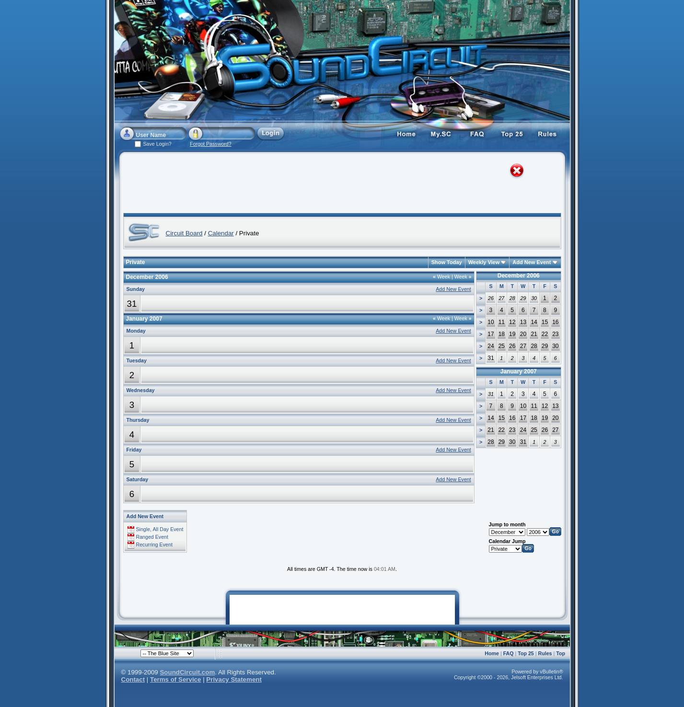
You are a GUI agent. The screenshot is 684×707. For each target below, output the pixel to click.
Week (441, 276)
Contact (133, 679)
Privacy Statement (234, 679)
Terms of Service (175, 679)
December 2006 (519, 275)
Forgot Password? (210, 144)
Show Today (446, 262)
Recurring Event (154, 544)
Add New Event (531, 262)
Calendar (221, 233)
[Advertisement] (333, 184)
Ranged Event (152, 537)
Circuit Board (184, 233)
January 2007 (518, 371)
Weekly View (484, 262)
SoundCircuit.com (187, 672)
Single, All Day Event (159, 529)
